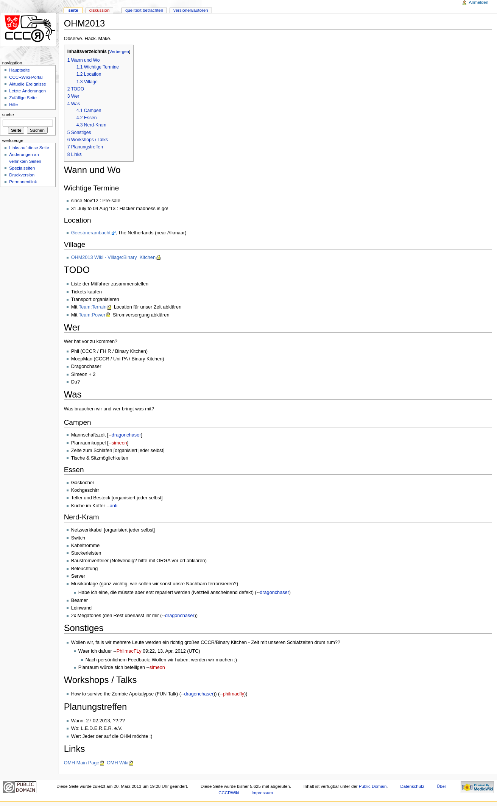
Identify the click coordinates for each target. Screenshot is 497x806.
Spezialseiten (22, 168)
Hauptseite (19, 70)
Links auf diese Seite (29, 147)
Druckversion (21, 175)
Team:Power (92, 315)
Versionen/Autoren (190, 10)
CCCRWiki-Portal (25, 77)
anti (113, 505)
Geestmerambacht (91, 232)
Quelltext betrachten (144, 10)
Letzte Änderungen (27, 91)
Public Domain (373, 786)
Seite (73, 10)
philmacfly (233, 694)
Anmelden (479, 2)
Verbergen (119, 51)
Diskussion (99, 10)
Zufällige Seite (23, 97)
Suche (8, 114)
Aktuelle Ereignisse (27, 84)
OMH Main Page (82, 762)
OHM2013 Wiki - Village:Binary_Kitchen (113, 257)
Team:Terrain (92, 307)
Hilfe (13, 104)
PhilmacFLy (129, 651)
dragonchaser (126, 435)
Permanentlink (23, 181)
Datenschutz (412, 786)
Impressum (262, 792)
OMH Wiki (117, 762)
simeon (119, 443)
